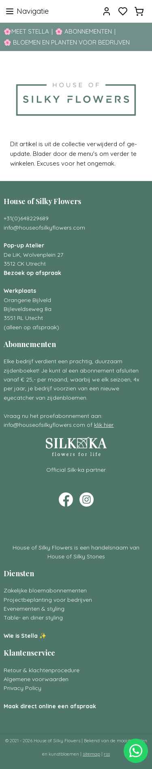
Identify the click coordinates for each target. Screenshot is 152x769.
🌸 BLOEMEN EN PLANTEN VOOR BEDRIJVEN (67, 42)
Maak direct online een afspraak (50, 706)
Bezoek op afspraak (32, 272)
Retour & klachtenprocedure (41, 670)
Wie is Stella (21, 635)
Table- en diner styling (33, 617)
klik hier (103, 424)
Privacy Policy (22, 687)
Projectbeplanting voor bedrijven (48, 599)
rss (107, 754)
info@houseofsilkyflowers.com (44, 227)
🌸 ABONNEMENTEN (83, 31)
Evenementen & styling (34, 608)
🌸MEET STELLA (26, 31)
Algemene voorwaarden (36, 678)
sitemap (91, 754)
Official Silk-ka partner (76, 469)
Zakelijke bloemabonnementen (45, 590)
